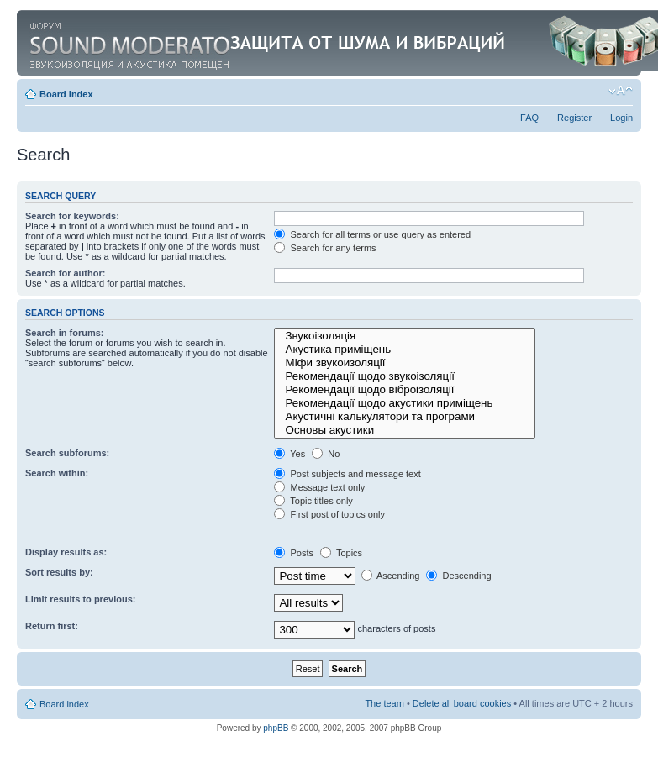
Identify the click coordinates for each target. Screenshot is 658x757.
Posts (293, 553)
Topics (341, 553)
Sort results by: (59, 572)
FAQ (529, 118)
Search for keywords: (72, 216)
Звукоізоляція (405, 336)
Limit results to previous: (80, 599)
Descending (458, 575)
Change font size (620, 90)
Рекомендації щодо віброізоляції (405, 390)
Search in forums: (64, 333)
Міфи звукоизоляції (405, 363)
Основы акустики (405, 430)
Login (621, 118)
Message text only (319, 487)
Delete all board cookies (462, 703)
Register (574, 118)
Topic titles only (313, 501)
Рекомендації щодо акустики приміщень (405, 403)
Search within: (56, 473)
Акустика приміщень (405, 349)
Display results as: (66, 552)
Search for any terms (325, 248)
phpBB (275, 728)
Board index (66, 94)
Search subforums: (67, 453)
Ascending (390, 575)
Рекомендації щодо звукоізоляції (405, 376)
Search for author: (65, 273)
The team (384, 703)
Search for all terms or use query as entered (372, 234)
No (326, 454)
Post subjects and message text (347, 474)
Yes (289, 454)
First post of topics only (329, 514)
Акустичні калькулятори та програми (405, 416)
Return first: (51, 626)
